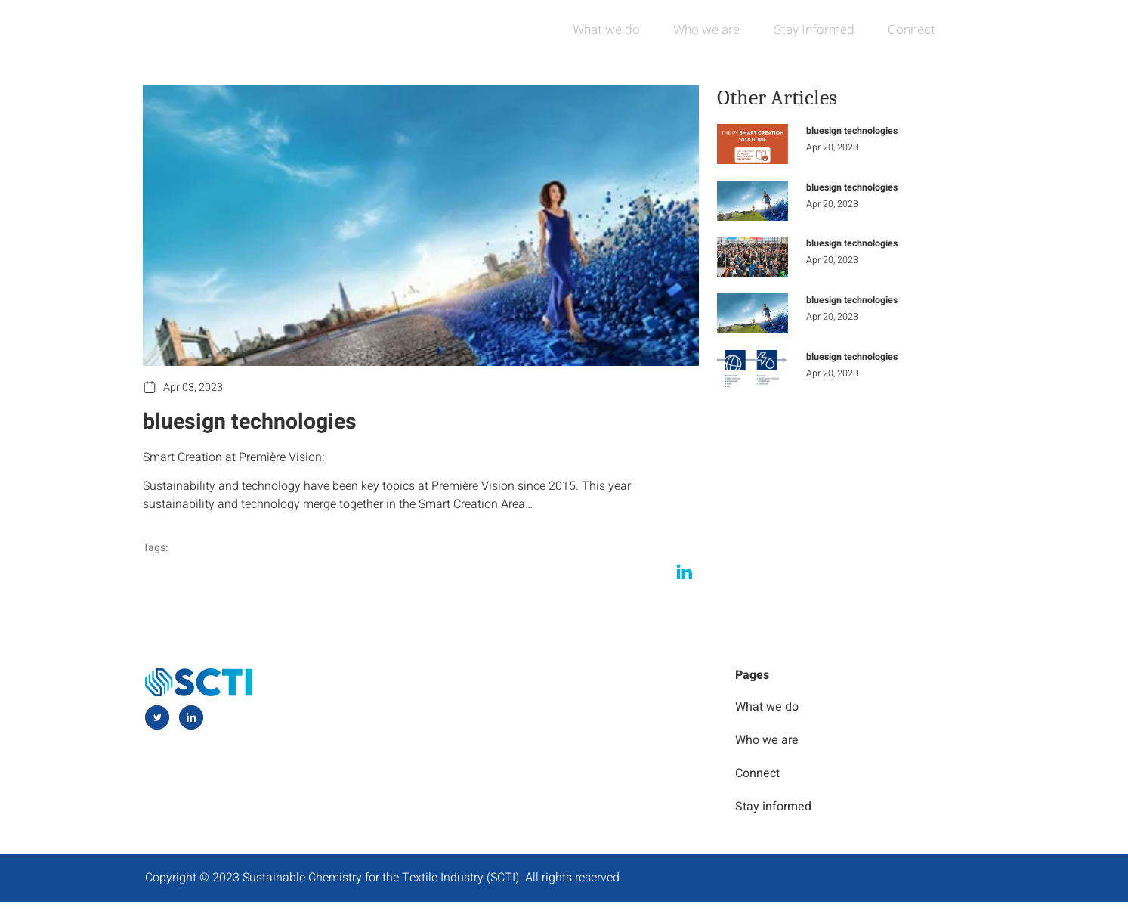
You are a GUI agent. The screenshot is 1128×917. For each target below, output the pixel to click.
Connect (907, 29)
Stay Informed (803, 29)
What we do (582, 29)
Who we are (688, 29)
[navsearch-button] (971, 31)
